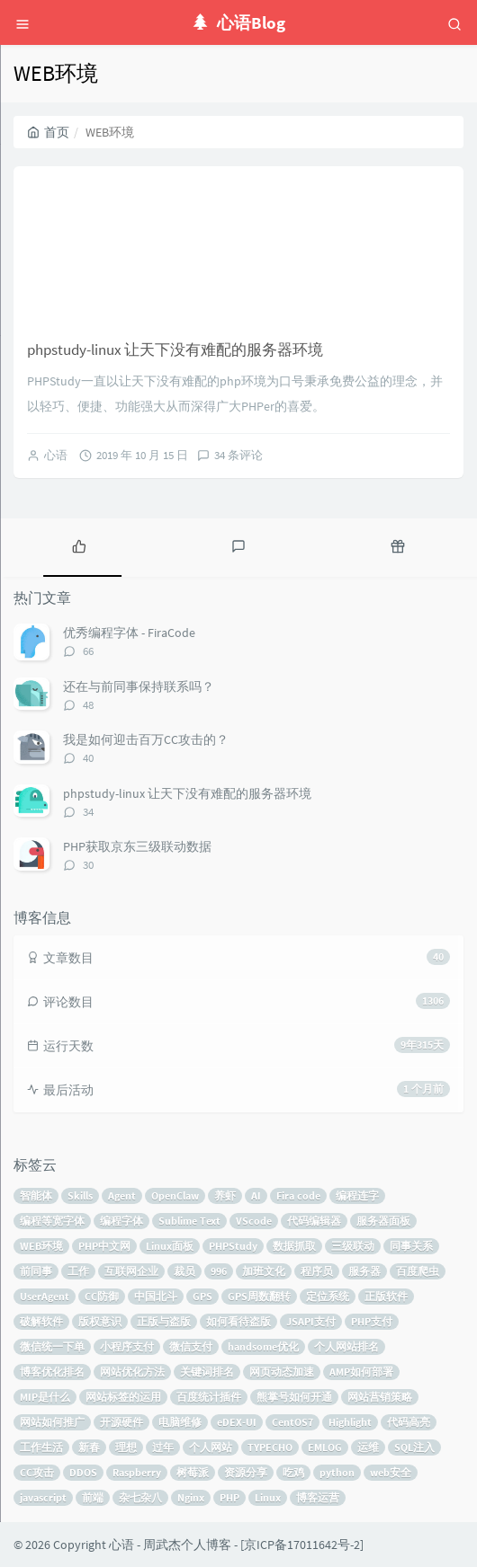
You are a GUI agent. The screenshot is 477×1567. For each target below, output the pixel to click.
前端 (93, 1497)
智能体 (36, 1195)
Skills (80, 1195)
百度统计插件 (208, 1396)
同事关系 (411, 1246)
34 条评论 (238, 455)
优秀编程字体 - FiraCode (129, 632)
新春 (89, 1447)
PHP (229, 1497)
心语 (56, 455)
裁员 (184, 1271)
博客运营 (317, 1497)
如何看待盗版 (238, 1321)
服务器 (364, 1271)
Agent (122, 1195)
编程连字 (357, 1195)
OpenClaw (175, 1195)
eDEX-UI (236, 1422)
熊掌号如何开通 (294, 1396)
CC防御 (102, 1296)
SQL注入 (414, 1447)
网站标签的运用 (123, 1396)
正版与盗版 (164, 1321)
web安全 (390, 1472)
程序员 (317, 1271)
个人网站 (210, 1447)
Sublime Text (189, 1220)
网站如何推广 (52, 1422)
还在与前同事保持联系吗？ (138, 686)
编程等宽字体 (52, 1220)
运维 (368, 1447)
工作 (78, 1271)
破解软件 (41, 1321)
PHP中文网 (104, 1246)
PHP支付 (371, 1321)
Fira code (298, 1195)
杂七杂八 (140, 1497)
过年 (163, 1447)
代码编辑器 (314, 1220)
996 (219, 1271)
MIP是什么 (45, 1396)
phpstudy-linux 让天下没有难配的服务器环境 (175, 349)
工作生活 (41, 1447)
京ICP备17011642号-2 (302, 1544)
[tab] (79, 545)
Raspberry (136, 1472)
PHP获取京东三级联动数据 (137, 846)
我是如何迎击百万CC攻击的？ (146, 739)
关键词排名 (207, 1371)
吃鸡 (293, 1472)
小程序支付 (127, 1346)
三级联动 (352, 1246)
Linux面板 (170, 1246)
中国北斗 (155, 1296)
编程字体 (121, 1220)
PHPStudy (233, 1246)
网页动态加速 (281, 1371)
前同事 (36, 1271)
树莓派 (192, 1472)
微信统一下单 (52, 1346)
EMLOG (325, 1447)
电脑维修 (180, 1422)
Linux (268, 1497)
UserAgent (44, 1296)
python (337, 1472)
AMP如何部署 (361, 1371)
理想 (126, 1447)
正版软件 (386, 1296)
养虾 (225, 1195)
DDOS (83, 1472)
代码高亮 (408, 1422)
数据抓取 (294, 1246)
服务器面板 (383, 1220)
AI (256, 1195)
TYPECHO (270, 1447)
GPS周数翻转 (259, 1296)
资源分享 (245, 1472)
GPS (202, 1296)
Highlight (350, 1422)
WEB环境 (41, 1246)
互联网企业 (131, 1271)
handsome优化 (263, 1346)
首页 (48, 132)
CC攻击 (37, 1472)
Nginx (190, 1497)
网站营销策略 (379, 1396)
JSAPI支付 (311, 1321)
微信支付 (190, 1346)
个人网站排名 (346, 1346)
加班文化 (263, 1271)
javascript (43, 1497)
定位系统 (327, 1296)
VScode (254, 1220)
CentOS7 (292, 1422)
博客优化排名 (52, 1371)
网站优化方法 (132, 1371)
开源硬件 (121, 1422)
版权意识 (100, 1321)
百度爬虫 (417, 1271)
